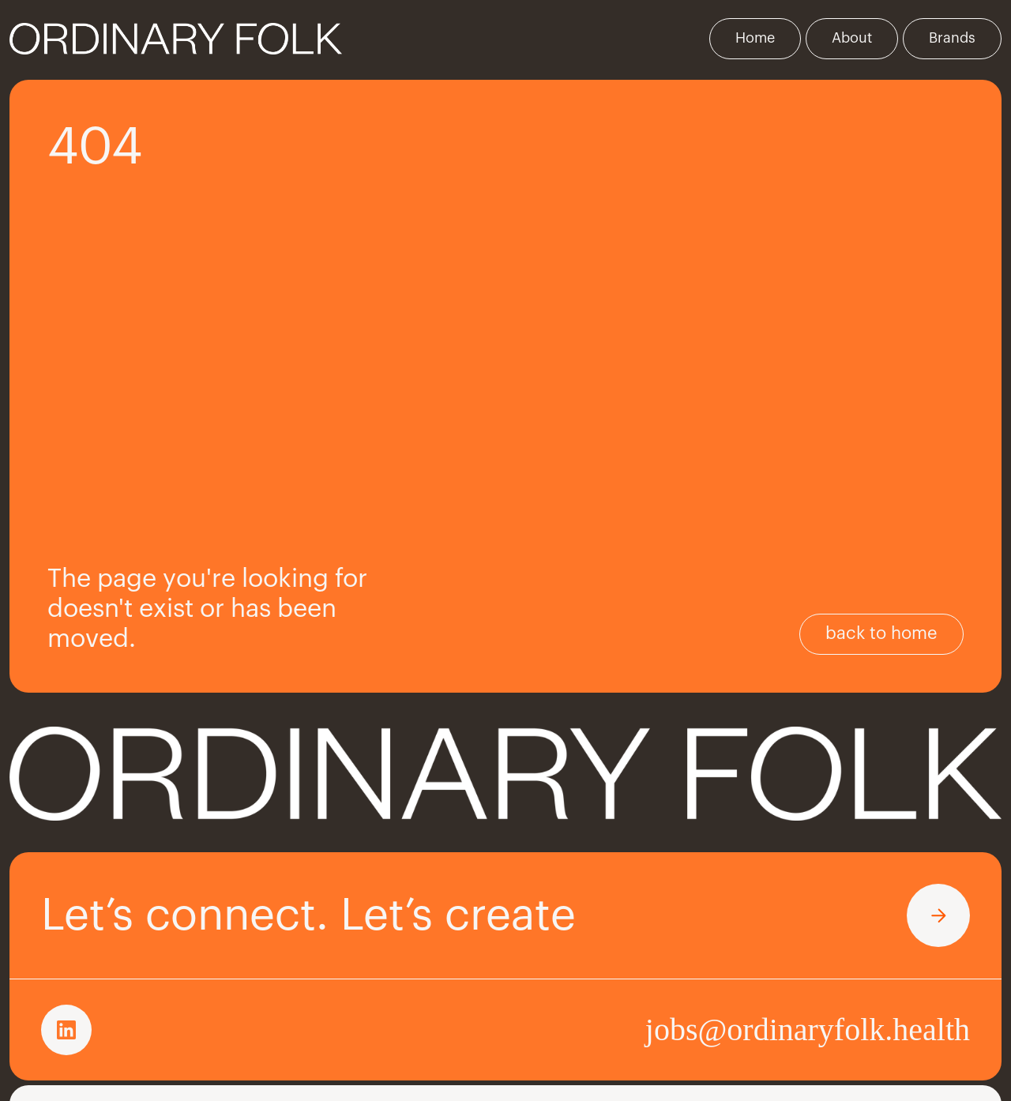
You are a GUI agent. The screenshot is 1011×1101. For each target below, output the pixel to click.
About (852, 38)
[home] (175, 38)
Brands (952, 38)
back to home (881, 633)
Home (755, 38)
